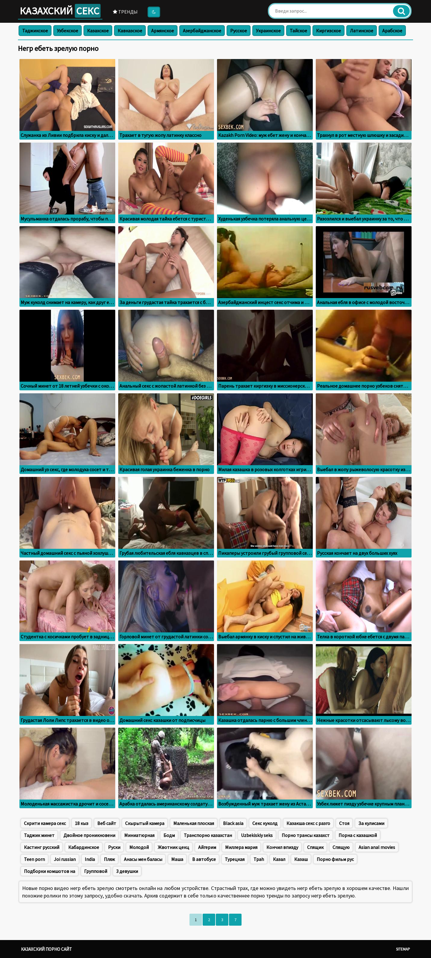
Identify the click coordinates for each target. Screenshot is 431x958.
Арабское (392, 31)
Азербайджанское (202, 31)
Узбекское (67, 31)
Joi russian (65, 859)
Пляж (109, 859)
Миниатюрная (139, 835)
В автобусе (204, 859)
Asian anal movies (377, 847)
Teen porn (34, 859)
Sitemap (403, 949)
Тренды (125, 12)
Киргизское (328, 31)
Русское (238, 31)
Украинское (268, 31)
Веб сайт (106, 823)
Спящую (341, 847)
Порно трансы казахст (306, 835)
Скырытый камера (144, 823)
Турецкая (235, 859)
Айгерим (207, 847)
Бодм (169, 835)
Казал (279, 859)
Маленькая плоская (193, 823)
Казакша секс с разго (308, 823)
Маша (177, 859)
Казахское (98, 31)
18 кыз (81, 823)
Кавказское (130, 31)
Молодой (139, 847)
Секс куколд (264, 823)
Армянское (162, 31)
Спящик (315, 847)
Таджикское (35, 31)
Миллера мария (241, 847)
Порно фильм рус (335, 859)
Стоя (344, 823)
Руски (114, 847)
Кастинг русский (41, 847)
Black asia (233, 823)
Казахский (60, 11)
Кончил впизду (282, 847)
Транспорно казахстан (208, 835)
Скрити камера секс (45, 823)
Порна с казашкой (358, 835)
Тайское (298, 31)
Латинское (361, 31)
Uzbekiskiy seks (257, 835)
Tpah (259, 859)
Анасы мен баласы (143, 859)
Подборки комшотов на (49, 871)
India (90, 859)
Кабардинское (83, 847)
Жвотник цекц (173, 847)
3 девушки (127, 871)
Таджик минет (39, 835)
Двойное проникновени (89, 835)
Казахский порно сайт (46, 949)
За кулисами (371, 823)
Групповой (95, 871)
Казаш (301, 859)
